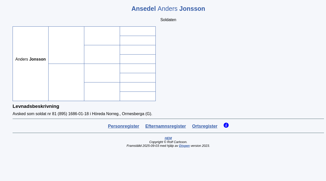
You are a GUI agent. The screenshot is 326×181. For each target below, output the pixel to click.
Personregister (123, 126)
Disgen (184, 146)
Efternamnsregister (165, 126)
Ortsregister (205, 126)
